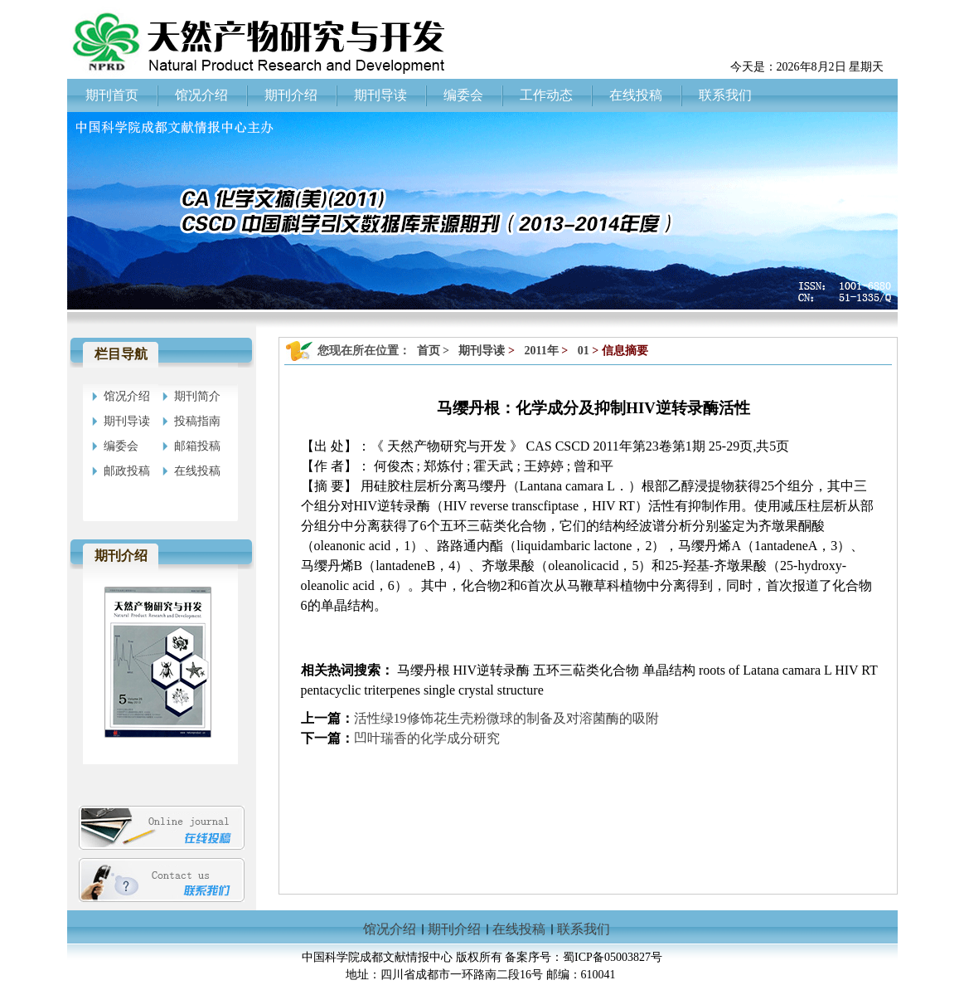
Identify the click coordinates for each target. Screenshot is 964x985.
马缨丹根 (423, 670)
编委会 (121, 446)
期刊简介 (197, 396)
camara (801, 670)
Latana (761, 670)
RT (869, 670)
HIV (846, 670)
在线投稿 (197, 471)
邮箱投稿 (197, 446)
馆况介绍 (127, 396)
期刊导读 (127, 421)
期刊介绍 (454, 929)
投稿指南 (197, 421)
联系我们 (583, 929)
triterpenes (394, 690)
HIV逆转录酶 (493, 670)
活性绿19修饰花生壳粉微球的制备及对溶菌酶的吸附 (506, 718)
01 (583, 350)
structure (520, 690)
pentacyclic (331, 690)
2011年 (541, 350)
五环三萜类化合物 (587, 670)
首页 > (435, 350)
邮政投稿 (127, 471)
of (734, 670)
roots (712, 670)
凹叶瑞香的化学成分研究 (427, 738)
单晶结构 (670, 670)
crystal (476, 690)
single (439, 690)
